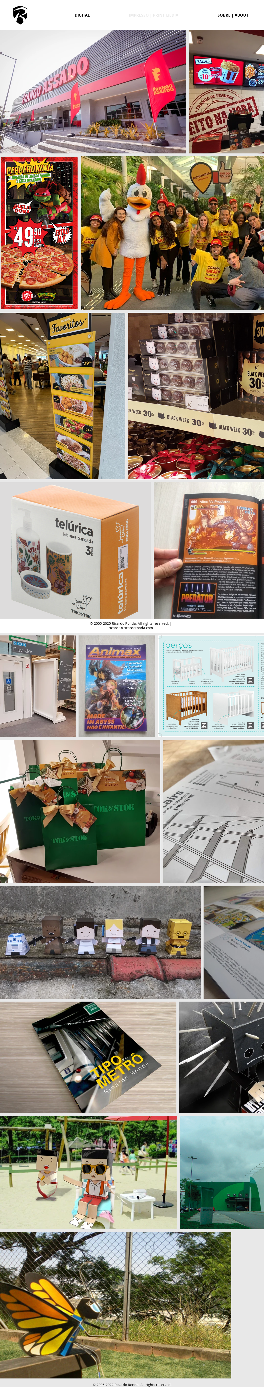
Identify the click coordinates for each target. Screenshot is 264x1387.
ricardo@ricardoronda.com (131, 627)
